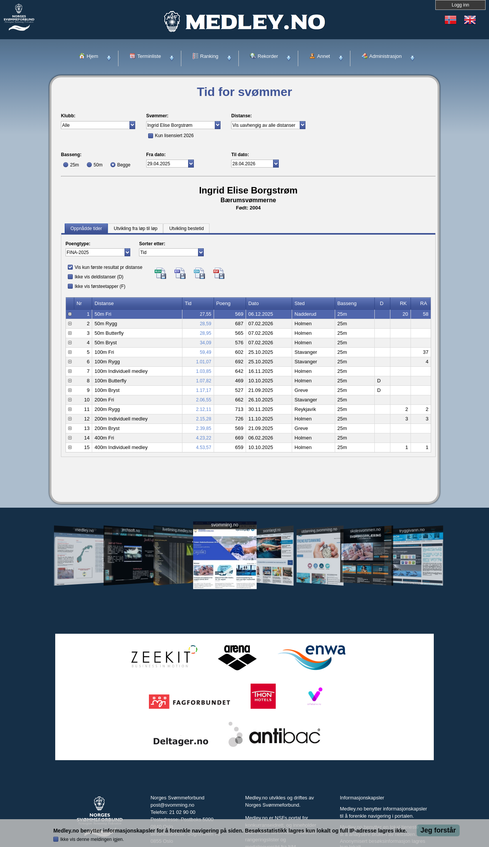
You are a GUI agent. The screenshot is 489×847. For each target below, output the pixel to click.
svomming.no (224, 525)
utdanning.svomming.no (319, 530)
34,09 (205, 342)
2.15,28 (203, 419)
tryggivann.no (412, 530)
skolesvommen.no (365, 530)
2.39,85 (203, 428)
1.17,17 (203, 390)
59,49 (205, 352)
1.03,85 (203, 371)
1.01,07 (203, 361)
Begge (124, 165)
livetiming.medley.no (177, 530)
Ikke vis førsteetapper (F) (100, 286)
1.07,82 (203, 381)
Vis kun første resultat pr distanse (108, 267)
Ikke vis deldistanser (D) (99, 277)
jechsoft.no (131, 530)
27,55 (205, 314)
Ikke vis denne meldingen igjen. (92, 839)
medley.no (84, 530)
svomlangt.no (272, 530)
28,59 (205, 323)
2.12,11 (203, 409)
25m (74, 165)
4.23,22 (203, 438)
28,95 (205, 333)
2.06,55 (203, 400)
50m (98, 165)
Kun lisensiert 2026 (174, 135)
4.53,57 (203, 447)
